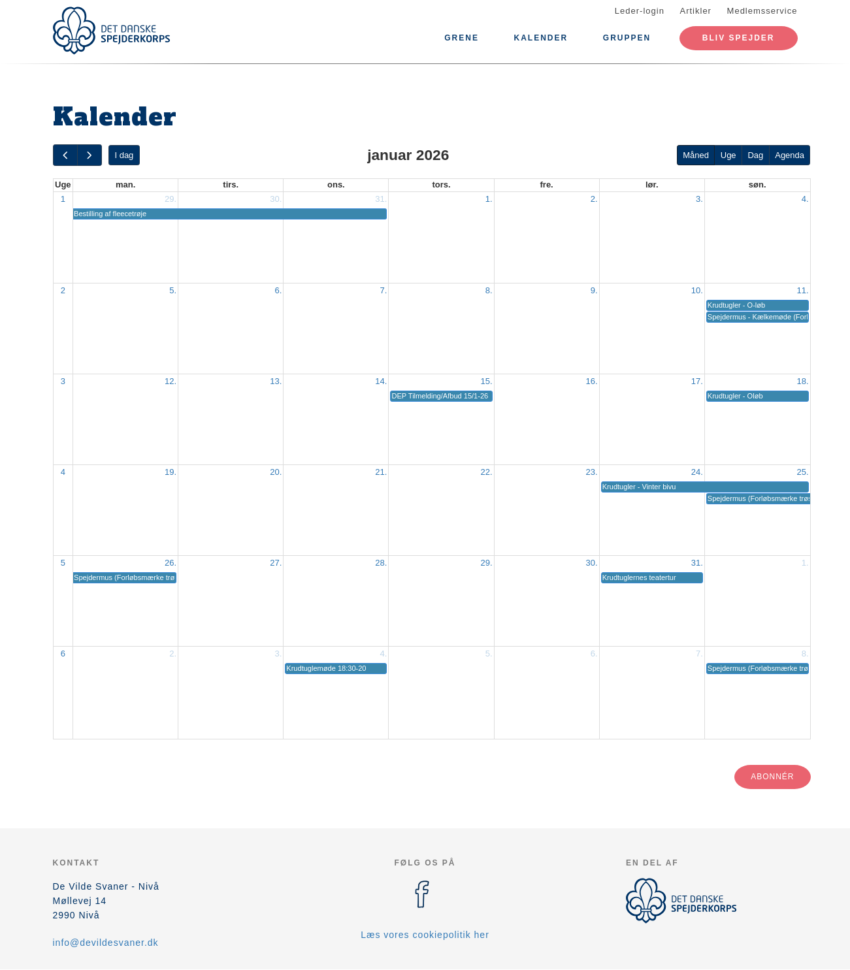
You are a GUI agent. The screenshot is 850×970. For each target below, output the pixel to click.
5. (172, 290)
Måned (696, 155)
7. (383, 290)
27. (276, 563)
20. (276, 472)
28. (381, 563)
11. (802, 290)
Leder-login (639, 11)
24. (697, 472)
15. (486, 381)
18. (802, 381)
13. (276, 381)
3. (699, 199)
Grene (461, 37)
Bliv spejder (738, 37)
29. (170, 199)
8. (489, 290)
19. (170, 472)
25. (802, 472)
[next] (89, 155)
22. (486, 472)
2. (594, 199)
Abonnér (772, 776)
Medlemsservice (762, 11)
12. (170, 381)
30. (276, 199)
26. (170, 563)
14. (381, 381)
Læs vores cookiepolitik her (425, 935)
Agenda (789, 155)
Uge (728, 155)
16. (592, 381)
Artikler (695, 11)
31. (381, 199)
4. (805, 199)
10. (697, 290)
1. (489, 199)
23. (592, 472)
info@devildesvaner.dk (106, 942)
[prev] (65, 155)
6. (278, 290)
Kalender (541, 37)
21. (381, 472)
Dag (755, 155)
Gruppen (627, 37)
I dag (123, 155)
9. (594, 290)
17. (697, 381)
